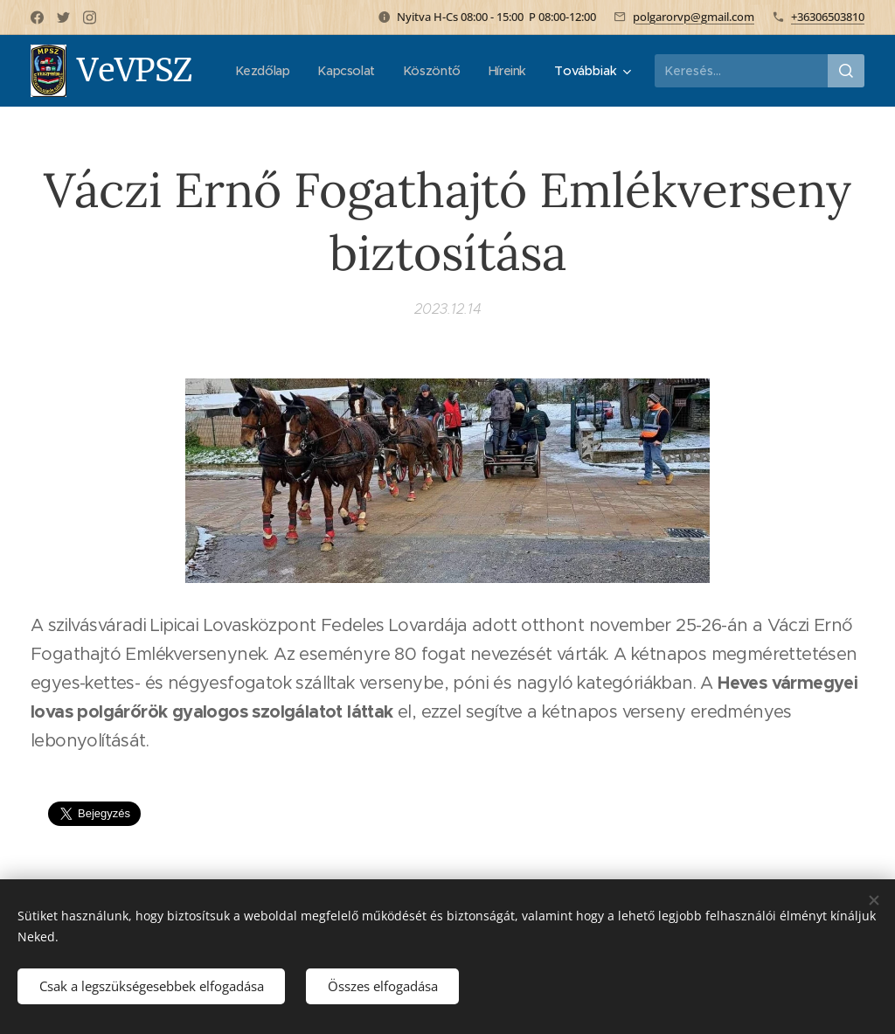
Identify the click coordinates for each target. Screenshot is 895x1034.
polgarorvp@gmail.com (693, 16)
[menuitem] (326, 71)
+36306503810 (827, 16)
